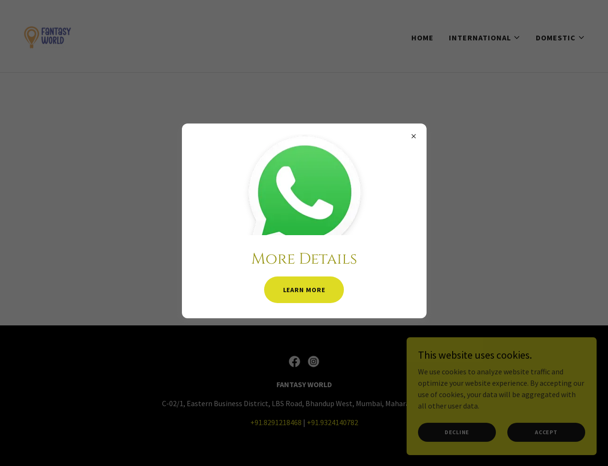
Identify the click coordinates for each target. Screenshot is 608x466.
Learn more (304, 289)
